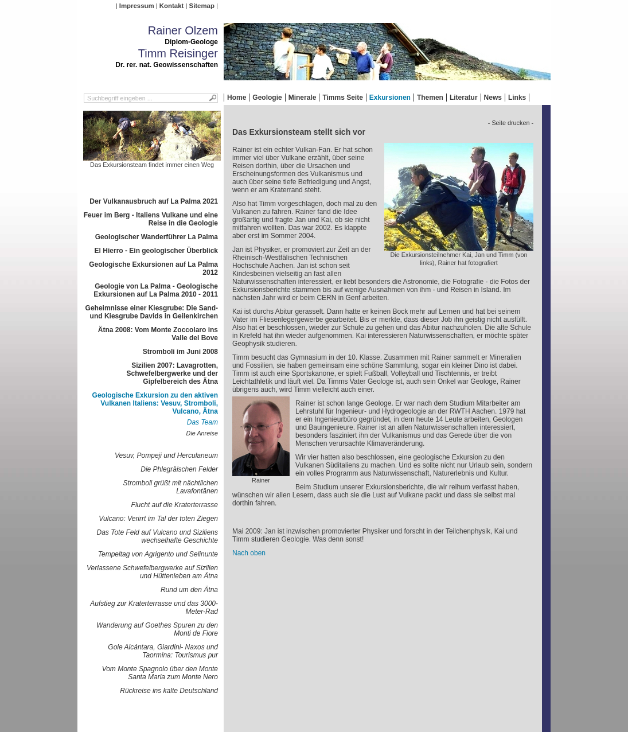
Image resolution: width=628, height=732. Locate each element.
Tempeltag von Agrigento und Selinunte (158, 554)
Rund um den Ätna (189, 590)
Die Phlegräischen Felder (179, 469)
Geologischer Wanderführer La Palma (156, 237)
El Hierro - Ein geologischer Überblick (156, 251)
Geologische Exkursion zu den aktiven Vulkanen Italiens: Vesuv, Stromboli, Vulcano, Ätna (155, 403)
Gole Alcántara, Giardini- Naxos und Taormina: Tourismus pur (163, 651)
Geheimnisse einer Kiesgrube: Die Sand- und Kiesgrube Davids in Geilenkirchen (151, 312)
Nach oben (249, 553)
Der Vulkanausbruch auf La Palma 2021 (153, 201)
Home (236, 98)
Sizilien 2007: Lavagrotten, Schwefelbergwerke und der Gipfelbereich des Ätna (172, 373)
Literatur (464, 98)
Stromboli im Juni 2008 (180, 352)
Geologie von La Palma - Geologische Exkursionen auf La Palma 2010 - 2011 (155, 290)
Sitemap (201, 5)
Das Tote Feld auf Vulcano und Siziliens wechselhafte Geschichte (157, 536)
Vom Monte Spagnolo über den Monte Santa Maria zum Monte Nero (160, 673)
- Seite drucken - (510, 122)
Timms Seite (342, 98)
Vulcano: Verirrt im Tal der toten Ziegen (158, 519)
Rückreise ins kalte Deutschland (169, 691)
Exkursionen (390, 98)
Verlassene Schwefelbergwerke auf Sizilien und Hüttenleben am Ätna (152, 572)
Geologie (267, 98)
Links (517, 98)
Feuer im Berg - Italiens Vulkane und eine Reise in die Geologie (151, 219)
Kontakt (171, 5)
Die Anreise (202, 433)
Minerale (302, 98)
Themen (430, 98)
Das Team (202, 422)
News (493, 98)
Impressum (136, 5)
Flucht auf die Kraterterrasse (174, 505)
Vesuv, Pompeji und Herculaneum (166, 455)
